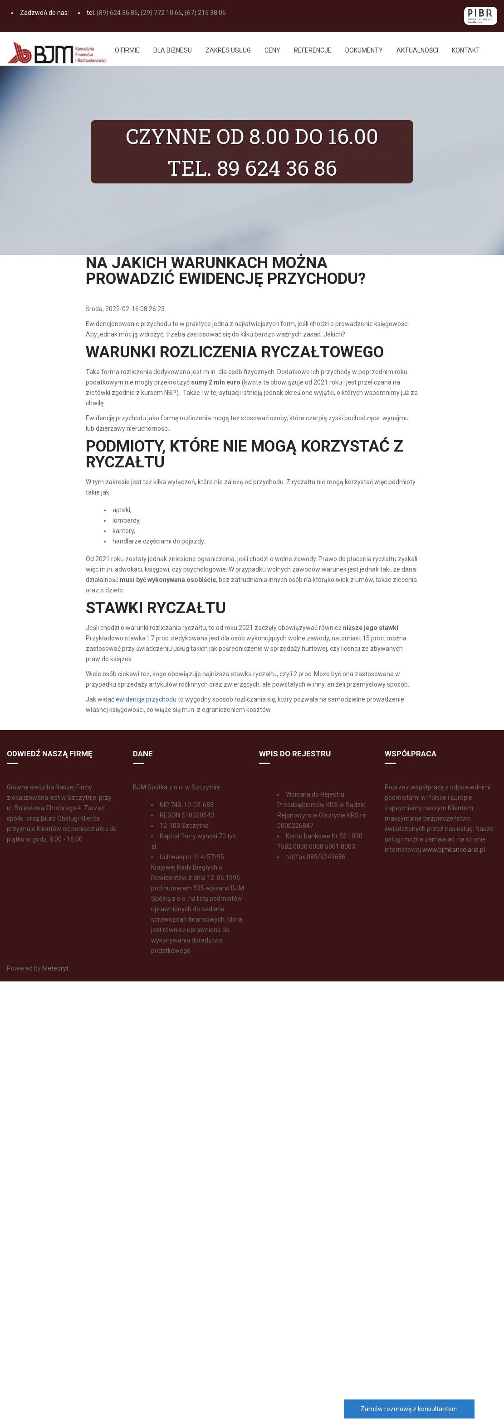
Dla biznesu (172, 50)
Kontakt (466, 50)
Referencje (313, 50)
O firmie (127, 50)
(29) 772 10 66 (161, 12)
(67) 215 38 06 (205, 12)
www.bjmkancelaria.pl (453, 849)
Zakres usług (228, 50)
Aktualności (417, 50)
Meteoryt (55, 968)
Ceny (272, 50)
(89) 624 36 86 (117, 12)
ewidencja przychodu (146, 699)
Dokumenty (364, 50)
